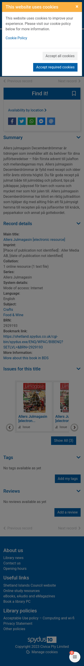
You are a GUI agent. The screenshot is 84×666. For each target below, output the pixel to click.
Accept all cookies (60, 56)
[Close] (77, 6)
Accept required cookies (55, 67)
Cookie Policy (16, 38)
